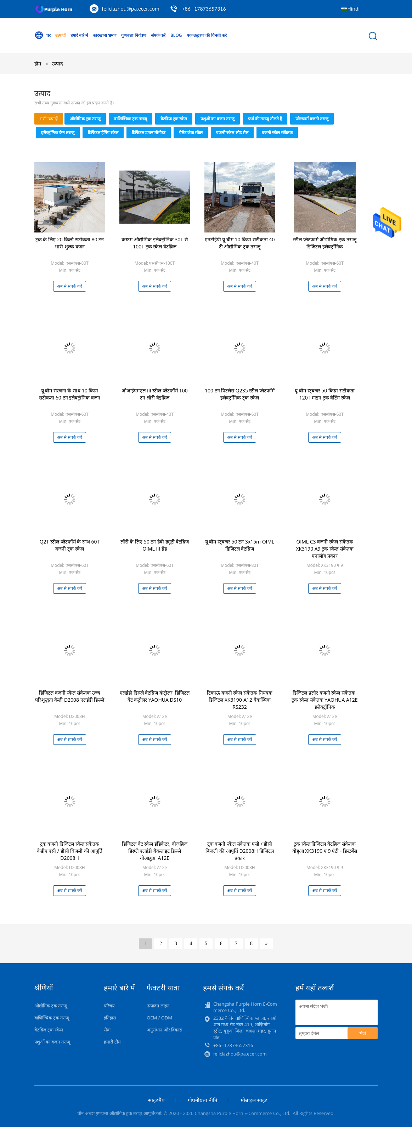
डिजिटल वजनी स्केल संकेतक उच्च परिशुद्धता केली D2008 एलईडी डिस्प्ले (70, 696)
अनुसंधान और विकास (164, 1030)
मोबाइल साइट (254, 1100)
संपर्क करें (158, 35)
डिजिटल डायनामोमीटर (148, 133)
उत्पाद (57, 63)
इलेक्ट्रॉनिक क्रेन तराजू (57, 133)
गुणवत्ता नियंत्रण (133, 35)
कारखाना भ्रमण (105, 35)
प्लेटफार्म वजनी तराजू (311, 119)
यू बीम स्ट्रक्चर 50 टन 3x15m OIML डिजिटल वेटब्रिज (240, 545)
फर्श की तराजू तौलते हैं (265, 119)
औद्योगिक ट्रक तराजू (85, 119)
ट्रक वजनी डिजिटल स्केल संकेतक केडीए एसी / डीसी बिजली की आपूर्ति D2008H (70, 850)
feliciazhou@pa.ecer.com (130, 8)
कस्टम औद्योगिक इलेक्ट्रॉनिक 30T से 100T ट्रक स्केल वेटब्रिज (154, 243)
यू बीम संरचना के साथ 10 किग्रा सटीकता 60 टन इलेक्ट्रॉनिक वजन (69, 394)
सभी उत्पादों (49, 119)
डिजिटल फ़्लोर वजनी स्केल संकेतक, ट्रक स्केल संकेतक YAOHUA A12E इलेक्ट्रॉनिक (324, 699)
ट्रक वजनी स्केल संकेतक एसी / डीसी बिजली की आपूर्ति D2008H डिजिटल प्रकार (239, 850)
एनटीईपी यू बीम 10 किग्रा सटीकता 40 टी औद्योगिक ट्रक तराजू (240, 243)
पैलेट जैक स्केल (191, 133)
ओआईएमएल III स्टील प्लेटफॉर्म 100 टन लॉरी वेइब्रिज (154, 394)
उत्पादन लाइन (158, 1005)
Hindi (354, 8)
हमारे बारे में (79, 35)
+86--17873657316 (204, 9)
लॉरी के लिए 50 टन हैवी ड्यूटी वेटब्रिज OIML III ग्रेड (154, 545)
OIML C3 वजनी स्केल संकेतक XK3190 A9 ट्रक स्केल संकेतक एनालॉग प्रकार (324, 548)
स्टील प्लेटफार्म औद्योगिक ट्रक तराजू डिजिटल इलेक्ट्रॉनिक (324, 243)
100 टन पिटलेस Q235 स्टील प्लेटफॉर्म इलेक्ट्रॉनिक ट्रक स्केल (240, 394)
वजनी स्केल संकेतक (277, 133)
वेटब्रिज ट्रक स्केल (173, 119)
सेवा (107, 1030)
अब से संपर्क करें (69, 286)
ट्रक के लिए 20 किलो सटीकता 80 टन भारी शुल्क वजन (69, 243)
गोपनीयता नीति (203, 1100)
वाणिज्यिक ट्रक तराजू (130, 119)
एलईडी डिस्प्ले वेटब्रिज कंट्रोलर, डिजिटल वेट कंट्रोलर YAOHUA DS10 (155, 696)
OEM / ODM (159, 1017)
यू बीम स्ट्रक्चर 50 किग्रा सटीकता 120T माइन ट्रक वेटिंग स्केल (324, 394)
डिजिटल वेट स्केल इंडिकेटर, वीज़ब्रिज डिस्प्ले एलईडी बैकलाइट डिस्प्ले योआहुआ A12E (154, 850)
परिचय (109, 1005)
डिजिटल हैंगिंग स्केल (103, 133)
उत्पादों (60, 35)
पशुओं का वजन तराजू (217, 119)
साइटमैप (156, 1100)
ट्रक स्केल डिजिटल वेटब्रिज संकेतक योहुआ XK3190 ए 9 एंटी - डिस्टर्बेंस (324, 847)
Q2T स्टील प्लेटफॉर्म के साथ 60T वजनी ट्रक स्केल (70, 545)
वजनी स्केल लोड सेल (232, 133)
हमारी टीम (112, 1042)
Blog (176, 35)
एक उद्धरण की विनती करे (206, 35)
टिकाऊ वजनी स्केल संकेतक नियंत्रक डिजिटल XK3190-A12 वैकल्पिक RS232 (239, 699)
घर (42, 35)
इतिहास (110, 1017)
